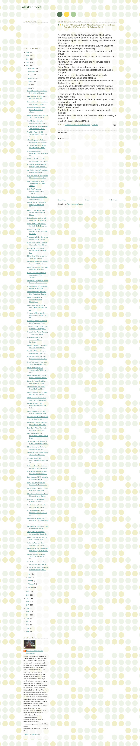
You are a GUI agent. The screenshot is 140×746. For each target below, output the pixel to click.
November (31, 71)
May (29, 574)
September (31, 78)
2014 (28, 615)
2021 (28, 592)
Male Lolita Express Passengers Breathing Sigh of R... (37, 153)
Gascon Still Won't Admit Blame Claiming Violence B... (36, 250)
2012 (28, 621)
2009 (28, 631)
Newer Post (61, 200)
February (31, 584)
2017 (28, 605)
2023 (28, 62)
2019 (28, 598)
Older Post (112, 200)
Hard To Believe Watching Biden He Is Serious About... (36, 110)
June (29, 88)
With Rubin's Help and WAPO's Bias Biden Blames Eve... (37, 436)
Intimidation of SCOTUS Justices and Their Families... (35, 340)
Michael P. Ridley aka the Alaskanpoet (34, 652)
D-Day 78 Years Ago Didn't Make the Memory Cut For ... (37, 513)
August (30, 81)
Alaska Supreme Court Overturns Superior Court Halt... (36, 406)
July (29, 85)
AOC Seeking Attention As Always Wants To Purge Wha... (36, 212)
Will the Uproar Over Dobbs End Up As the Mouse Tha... (36, 205)
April (29, 577)
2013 (28, 618)
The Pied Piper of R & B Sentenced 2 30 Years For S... (37, 134)
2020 (28, 595)
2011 (28, 625)
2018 (28, 602)
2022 (28, 65)
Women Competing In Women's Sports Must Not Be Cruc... (37, 231)
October (30, 75)
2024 (28, 59)
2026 (28, 52)
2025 (28, 55)
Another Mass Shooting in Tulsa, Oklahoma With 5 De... (36, 556)
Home (87, 200)
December (31, 68)
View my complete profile (32, 734)
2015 (28, 611)
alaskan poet (31, 7)
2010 (28, 628)
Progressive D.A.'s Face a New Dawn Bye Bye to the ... (37, 307)
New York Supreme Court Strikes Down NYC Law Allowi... (36, 183)
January (30, 587)
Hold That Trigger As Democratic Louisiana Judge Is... (35, 191)
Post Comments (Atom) (75, 204)
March (30, 581)
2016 (28, 608)
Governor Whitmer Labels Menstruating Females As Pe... (36, 315)
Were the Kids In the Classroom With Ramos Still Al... (37, 460)
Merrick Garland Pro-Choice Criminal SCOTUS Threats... (36, 275)
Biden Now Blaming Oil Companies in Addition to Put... (36, 370)
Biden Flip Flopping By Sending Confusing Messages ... (35, 299)
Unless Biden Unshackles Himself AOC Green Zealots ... (37, 521)
